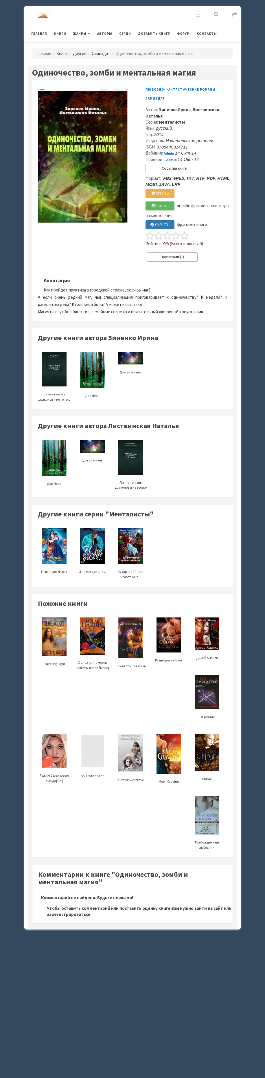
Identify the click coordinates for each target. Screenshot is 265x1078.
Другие (80, 53)
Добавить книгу (154, 34)
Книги (60, 34)
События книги (174, 168)
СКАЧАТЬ (160, 224)
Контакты (207, 34)
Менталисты (172, 122)
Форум (183, 34)
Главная (39, 34)
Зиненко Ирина (175, 109)
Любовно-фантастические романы (181, 89)
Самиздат (101, 53)
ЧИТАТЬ (160, 206)
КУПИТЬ (160, 193)
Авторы (104, 34)
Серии (125, 34)
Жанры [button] (80, 34)
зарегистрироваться (68, 914)
